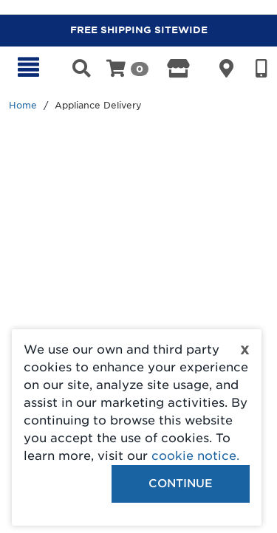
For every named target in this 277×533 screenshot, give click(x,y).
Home (23, 105)
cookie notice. (195, 456)
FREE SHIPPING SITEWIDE (139, 29)
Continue (180, 483)
